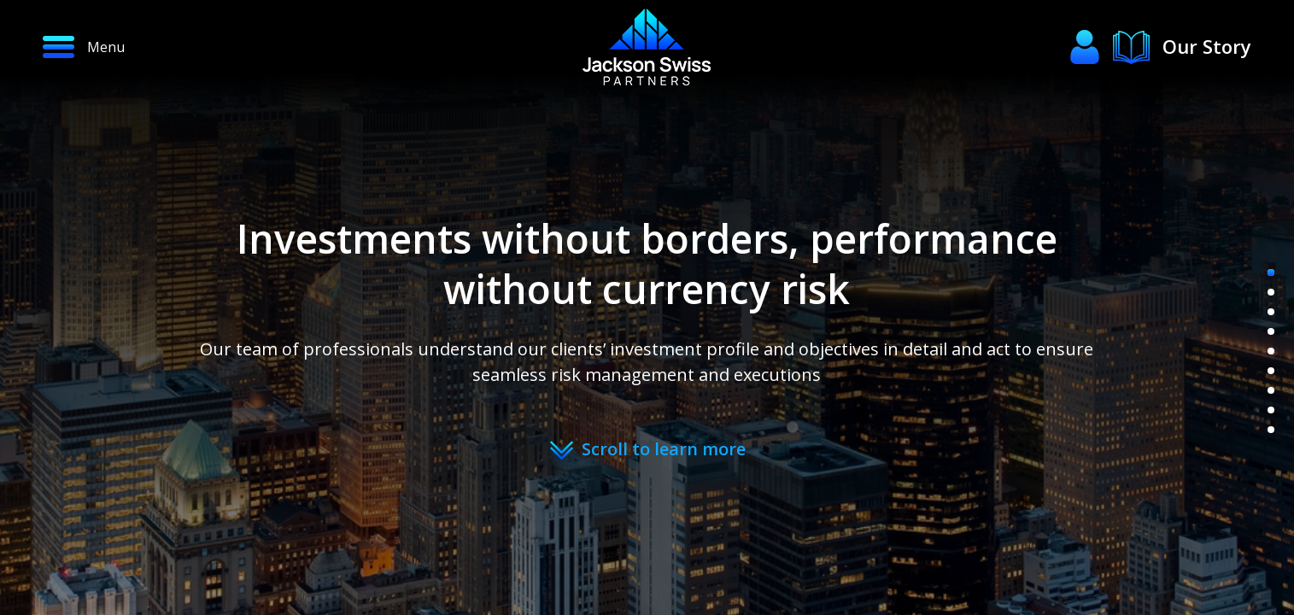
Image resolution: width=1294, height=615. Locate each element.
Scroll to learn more (664, 448)
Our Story (1206, 46)
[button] (149, 47)
